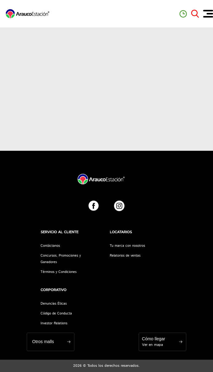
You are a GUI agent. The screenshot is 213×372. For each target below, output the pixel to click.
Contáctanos (50, 245)
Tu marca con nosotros (127, 245)
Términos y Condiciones (59, 272)
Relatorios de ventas (125, 255)
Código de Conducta (56, 313)
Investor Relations (54, 323)
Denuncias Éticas (54, 303)
